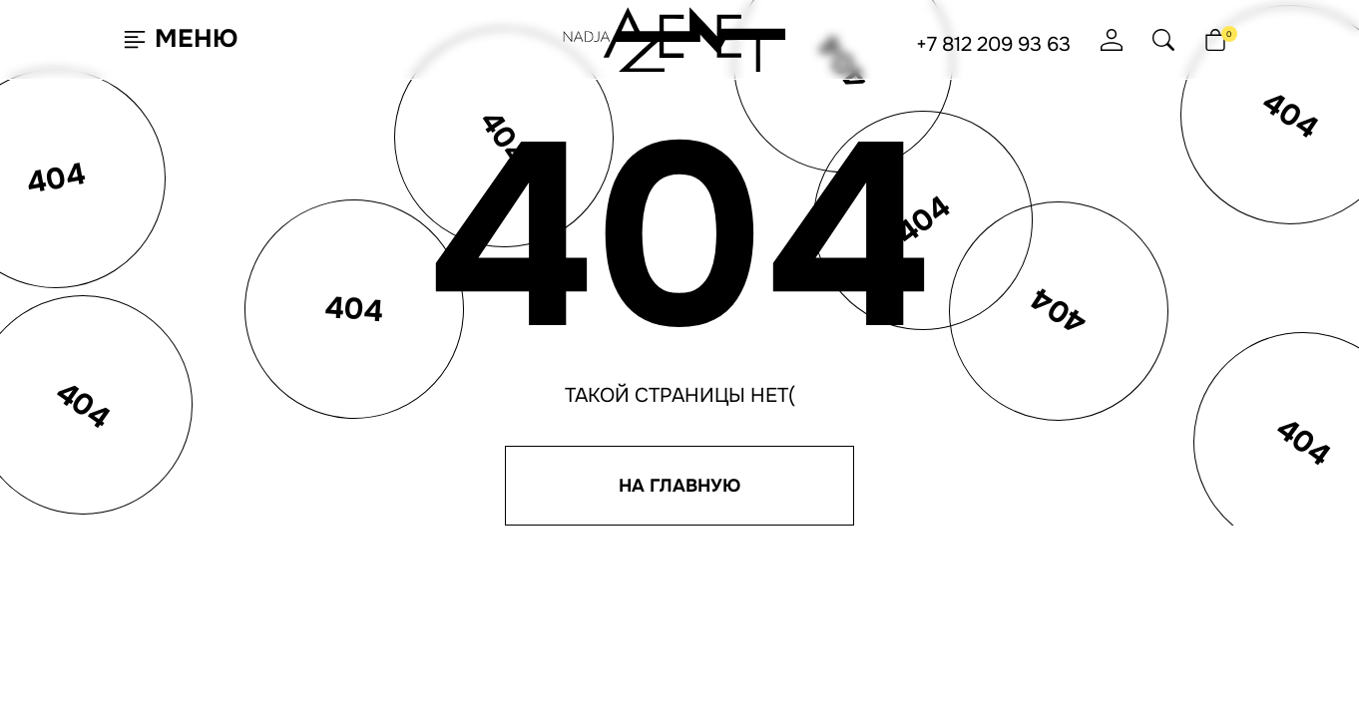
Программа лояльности (726, 517)
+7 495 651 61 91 (869, 530)
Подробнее (249, 652)
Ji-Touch (734, 692)
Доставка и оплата (709, 533)
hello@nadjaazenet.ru (904, 496)
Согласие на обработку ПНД (918, 585)
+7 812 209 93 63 (993, 45)
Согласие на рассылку (900, 568)
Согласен (114, 651)
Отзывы (672, 550)
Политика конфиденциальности (937, 551)
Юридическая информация (917, 602)
